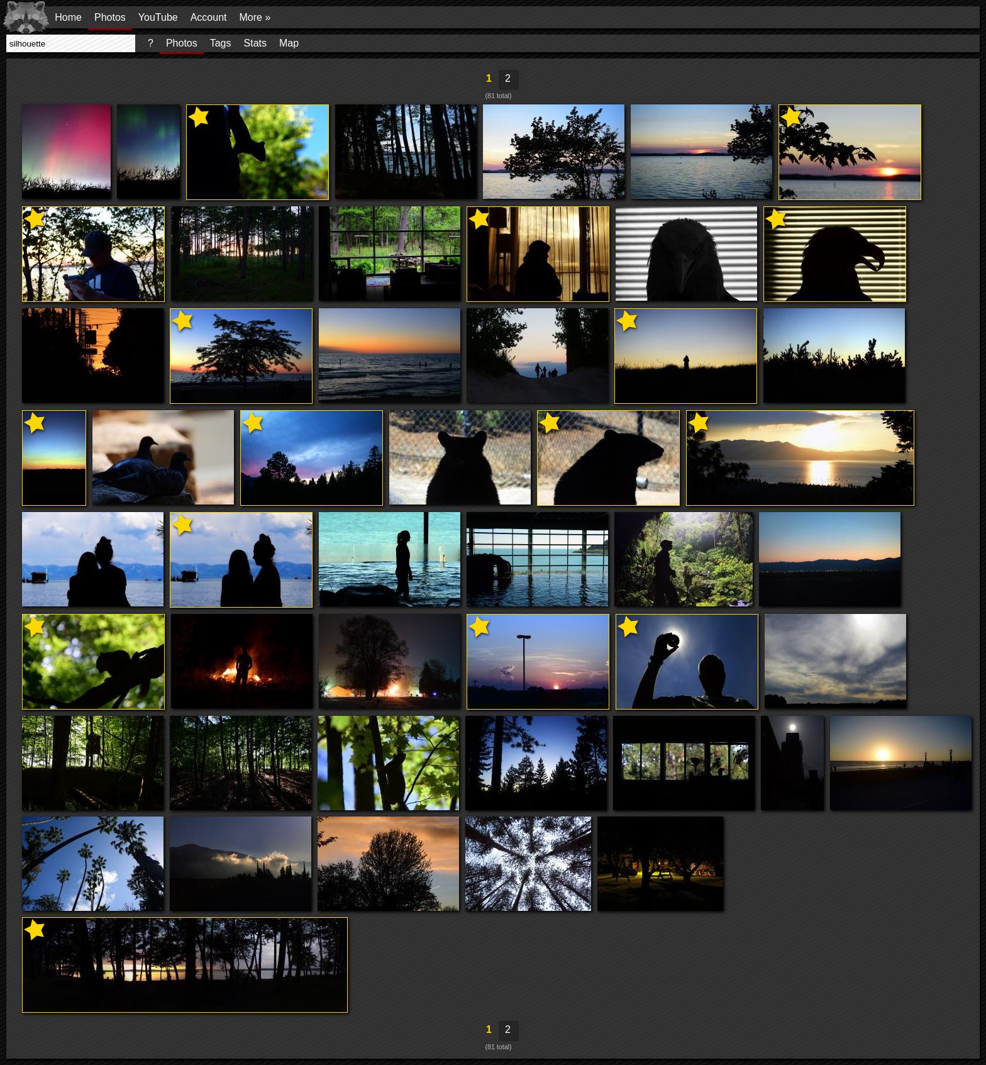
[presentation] (70, 43)
